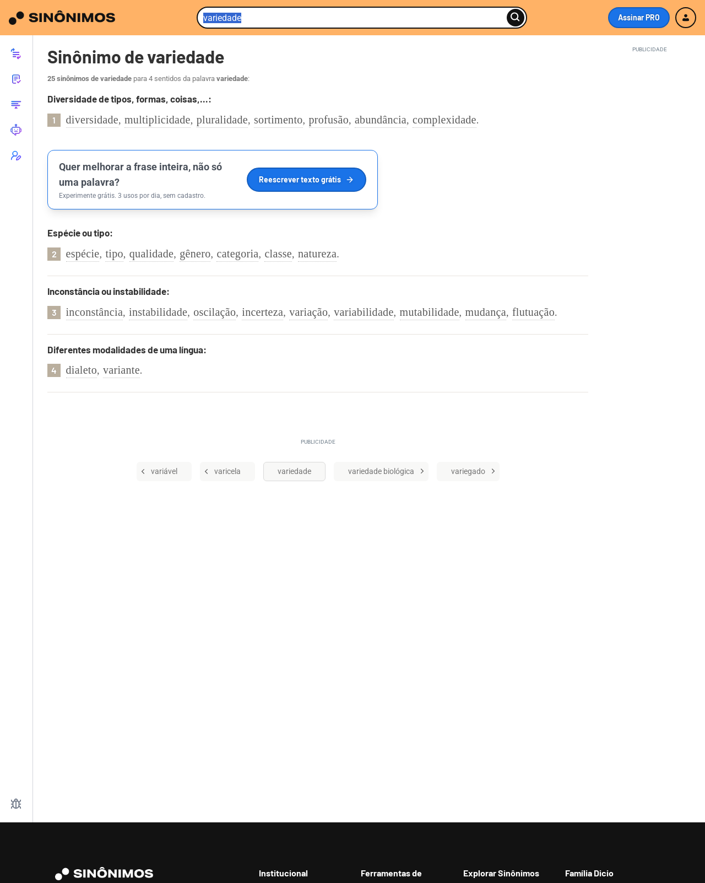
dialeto (81, 370)
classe (278, 253)
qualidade (151, 253)
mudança (485, 312)
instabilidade (158, 312)
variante (121, 370)
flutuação (533, 312)
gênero (195, 253)
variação (308, 312)
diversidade (92, 120)
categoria (237, 253)
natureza (317, 253)
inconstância (94, 312)
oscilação (214, 312)
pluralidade (222, 120)
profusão (329, 120)
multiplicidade (157, 120)
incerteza (262, 312)
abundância (380, 120)
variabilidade (363, 312)
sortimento (278, 120)
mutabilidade (429, 312)
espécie (83, 253)
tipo (114, 253)
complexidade (444, 120)
